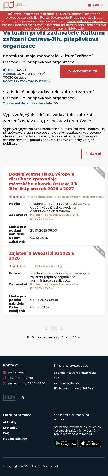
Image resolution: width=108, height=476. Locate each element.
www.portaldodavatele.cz (87, 21)
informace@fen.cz (66, 383)
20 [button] (74, 337)
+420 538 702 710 (20, 378)
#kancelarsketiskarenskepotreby (53, 197)
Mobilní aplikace (15, 438)
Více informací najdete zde (63, 28)
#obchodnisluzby (48, 266)
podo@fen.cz (17, 372)
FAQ (6, 433)
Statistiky (10, 428)
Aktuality (9, 422)
